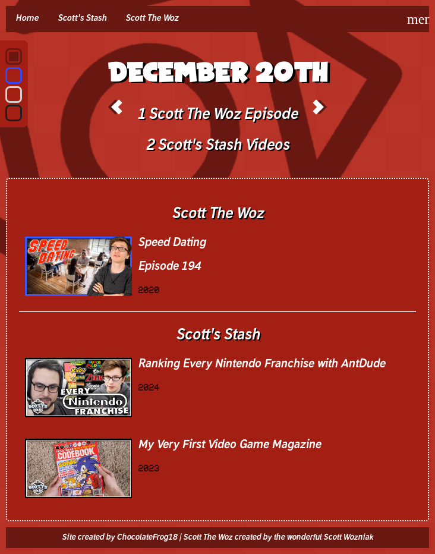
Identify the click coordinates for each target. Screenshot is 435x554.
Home (27, 18)
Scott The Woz (151, 18)
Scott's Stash (82, 18)
